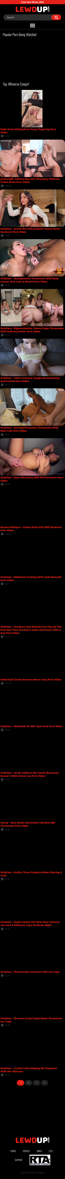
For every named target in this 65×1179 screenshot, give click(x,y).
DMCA (39, 1151)
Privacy (26, 1151)
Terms (13, 1151)
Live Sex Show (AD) (32, 2)
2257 (51, 1151)
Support (18, 1160)
